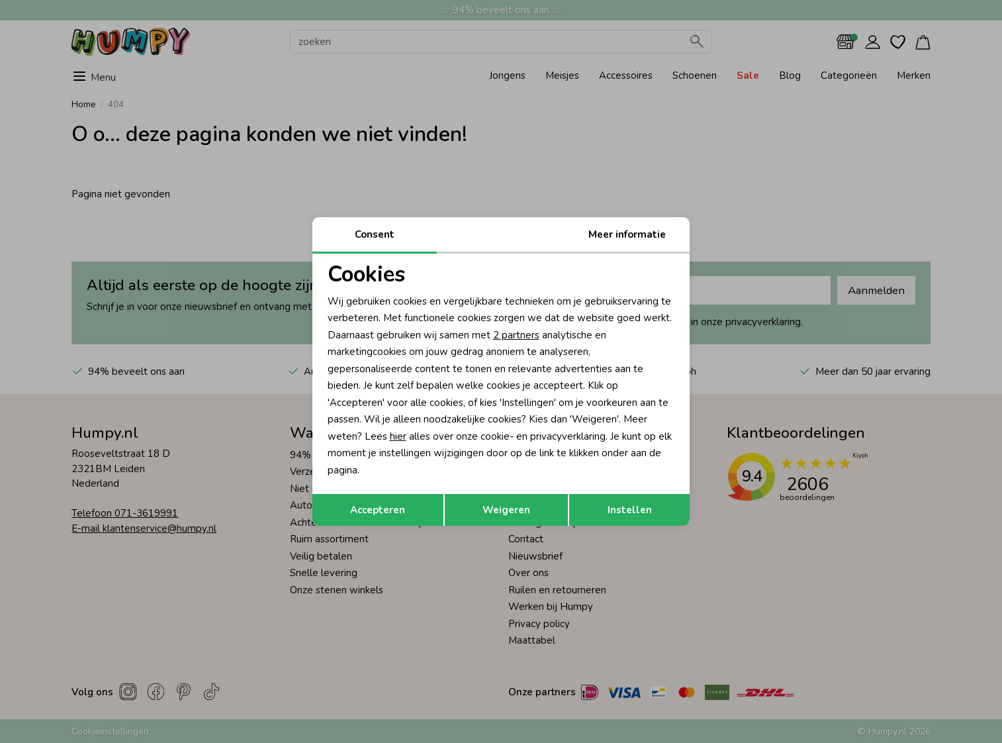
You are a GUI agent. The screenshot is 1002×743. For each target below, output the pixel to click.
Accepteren (377, 510)
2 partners (516, 335)
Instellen (630, 510)
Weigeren (506, 510)
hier (398, 436)
